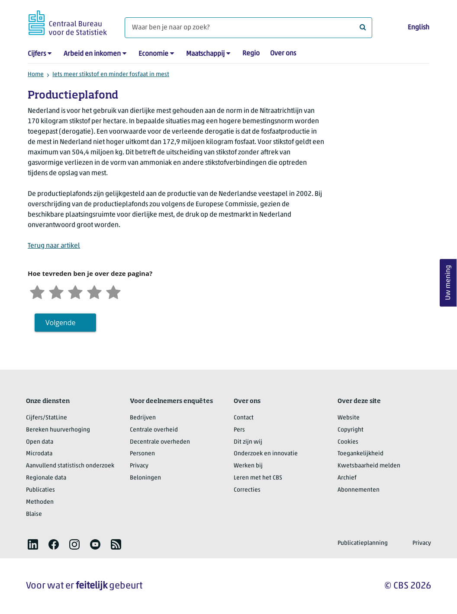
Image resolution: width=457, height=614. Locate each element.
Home (36, 74)
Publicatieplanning (363, 543)
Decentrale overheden (160, 442)
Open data (39, 442)
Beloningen (145, 478)
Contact (244, 418)
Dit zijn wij (248, 442)
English (418, 27)
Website (349, 418)
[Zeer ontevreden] (37, 291)
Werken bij (248, 466)
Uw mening (448, 283)
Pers (239, 430)
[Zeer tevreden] (113, 291)
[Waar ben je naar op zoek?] (248, 27)
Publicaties (40, 490)
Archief (347, 478)
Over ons (283, 53)
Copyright (351, 430)
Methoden (40, 502)
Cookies (348, 442)
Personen (142, 454)
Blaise (34, 514)
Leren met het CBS (258, 478)
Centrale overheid (154, 430)
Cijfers (37, 54)
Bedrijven (143, 418)
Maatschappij (205, 54)
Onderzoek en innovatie (266, 454)
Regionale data (46, 478)
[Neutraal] (75, 291)
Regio (251, 53)
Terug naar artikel (54, 246)
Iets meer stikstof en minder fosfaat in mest (110, 74)
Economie (153, 54)
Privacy (139, 466)
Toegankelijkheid (360, 454)
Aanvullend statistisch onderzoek (70, 466)
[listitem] (33, 544)
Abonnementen (359, 490)
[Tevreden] (94, 291)
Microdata (39, 454)
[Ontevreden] (56, 291)
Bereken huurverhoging (58, 430)
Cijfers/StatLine (46, 418)
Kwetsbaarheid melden (369, 466)
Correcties (247, 490)
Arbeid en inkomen (92, 54)
